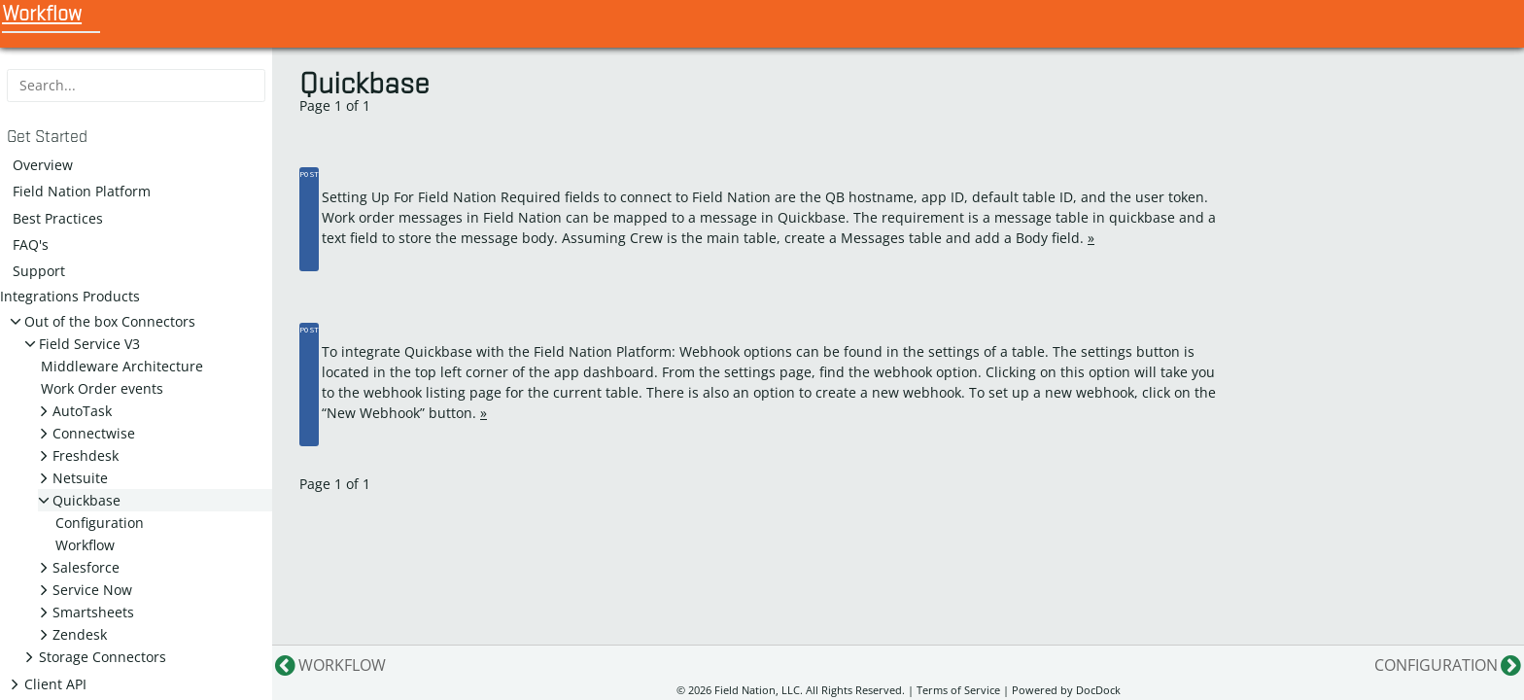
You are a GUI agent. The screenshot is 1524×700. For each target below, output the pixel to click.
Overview (43, 165)
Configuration (99, 522)
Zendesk (79, 634)
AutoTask (82, 411)
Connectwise (93, 433)
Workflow (85, 545)
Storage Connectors (102, 657)
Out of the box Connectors (109, 321)
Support (39, 271)
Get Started (47, 137)
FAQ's (31, 244)
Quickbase (86, 500)
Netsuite (80, 478)
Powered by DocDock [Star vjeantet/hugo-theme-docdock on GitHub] (1066, 689)
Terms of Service (958, 689)
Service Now (92, 589)
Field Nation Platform (82, 191)
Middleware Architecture (122, 366)
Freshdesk (85, 455)
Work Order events (102, 388)
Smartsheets (93, 612)
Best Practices (58, 218)
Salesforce (86, 567)
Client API (55, 684)
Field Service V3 (89, 343)
